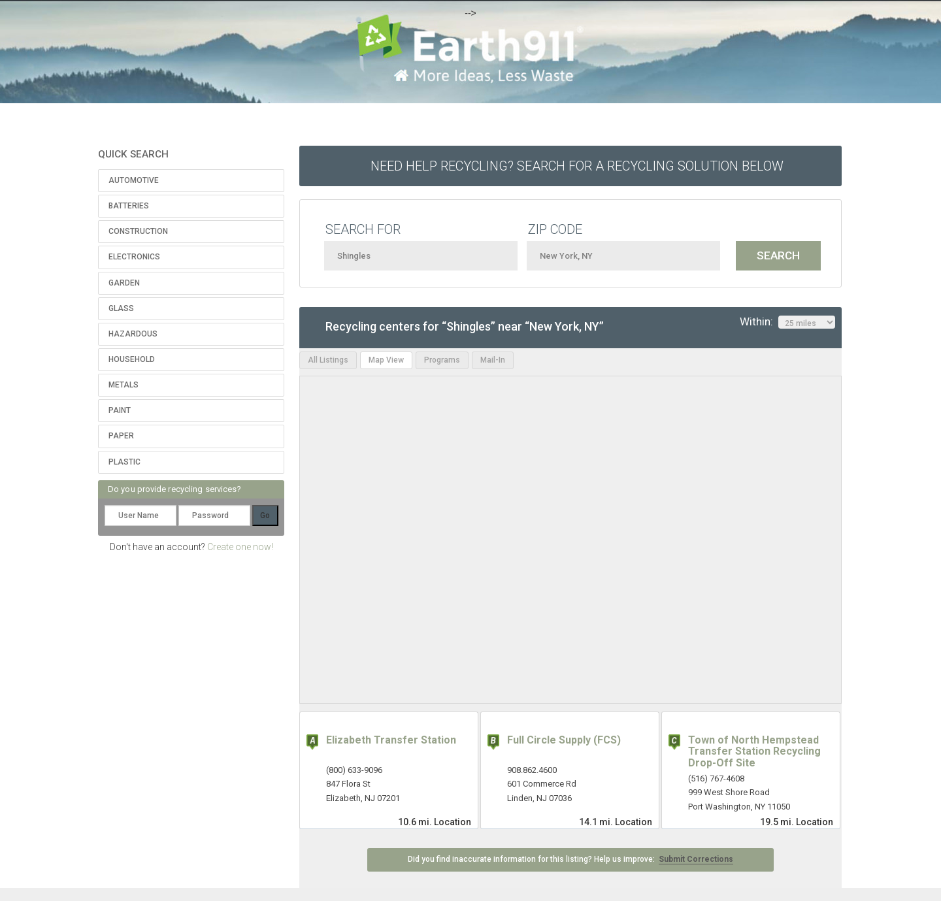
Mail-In (492, 360)
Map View (386, 360)
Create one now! (240, 547)
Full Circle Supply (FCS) (564, 740)
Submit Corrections (696, 859)
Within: (787, 322)
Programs (442, 360)
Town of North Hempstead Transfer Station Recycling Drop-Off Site (754, 751)
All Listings (328, 360)
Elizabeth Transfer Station (391, 740)
